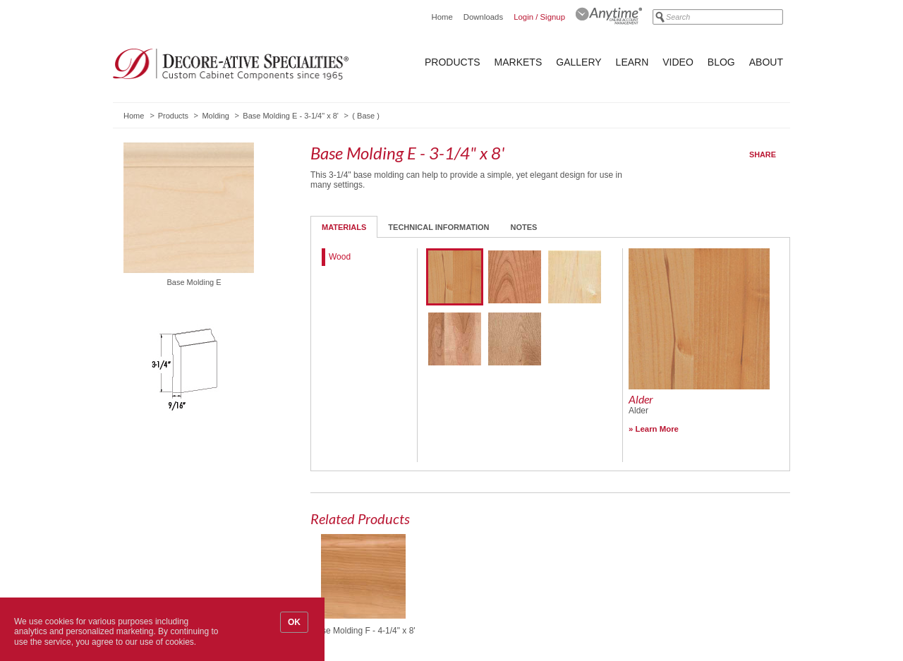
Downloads (483, 17)
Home (441, 17)
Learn (632, 62)
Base (366, 115)
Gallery (578, 62)
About (766, 62)
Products (452, 62)
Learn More (657, 429)
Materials (344, 227)
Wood (340, 257)
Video (677, 62)
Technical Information (438, 227)
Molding (215, 115)
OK (294, 622)
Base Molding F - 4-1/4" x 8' (363, 631)
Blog (721, 62)
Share (762, 154)
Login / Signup (539, 17)
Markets (519, 62)
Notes (524, 227)
